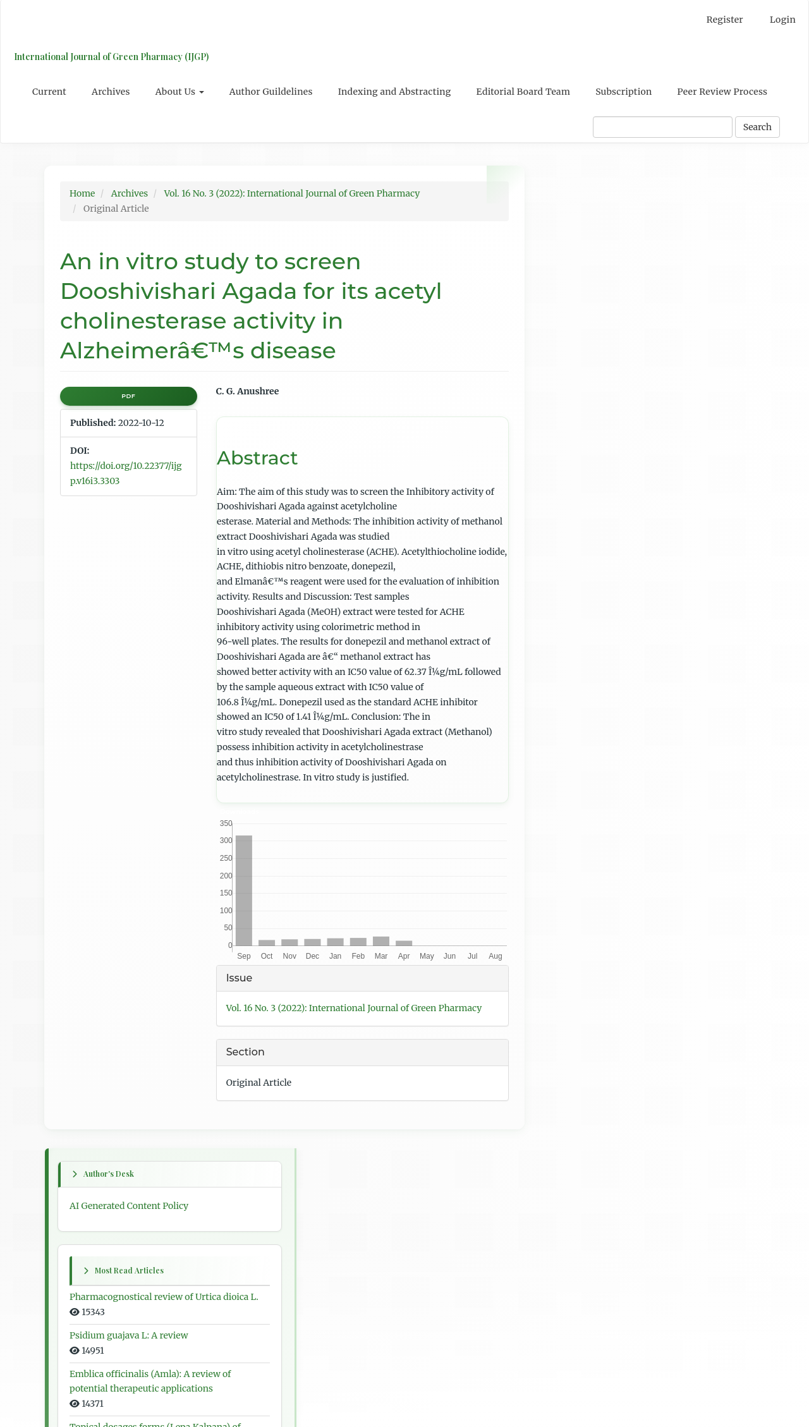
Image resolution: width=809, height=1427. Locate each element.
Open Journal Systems (596, 1233)
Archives (111, 91)
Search (757, 127)
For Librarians (580, 1178)
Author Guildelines (271, 91)
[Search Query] (663, 127)
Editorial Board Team (524, 91)
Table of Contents (587, 962)
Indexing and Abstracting (394, 91)
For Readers (575, 1132)
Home (82, 193)
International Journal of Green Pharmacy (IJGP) (110, 57)
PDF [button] (128, 395)
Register (725, 19)
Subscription (623, 91)
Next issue (571, 651)
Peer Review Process (723, 91)
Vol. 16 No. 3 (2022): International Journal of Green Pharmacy (292, 193)
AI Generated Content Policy (609, 222)
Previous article (583, 742)
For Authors (575, 1155)
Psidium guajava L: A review (609, 367)
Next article (574, 810)
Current (49, 91)
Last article (573, 893)
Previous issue (580, 627)
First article (574, 673)
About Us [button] (179, 91)
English (566, 1047)
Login (783, 19)
